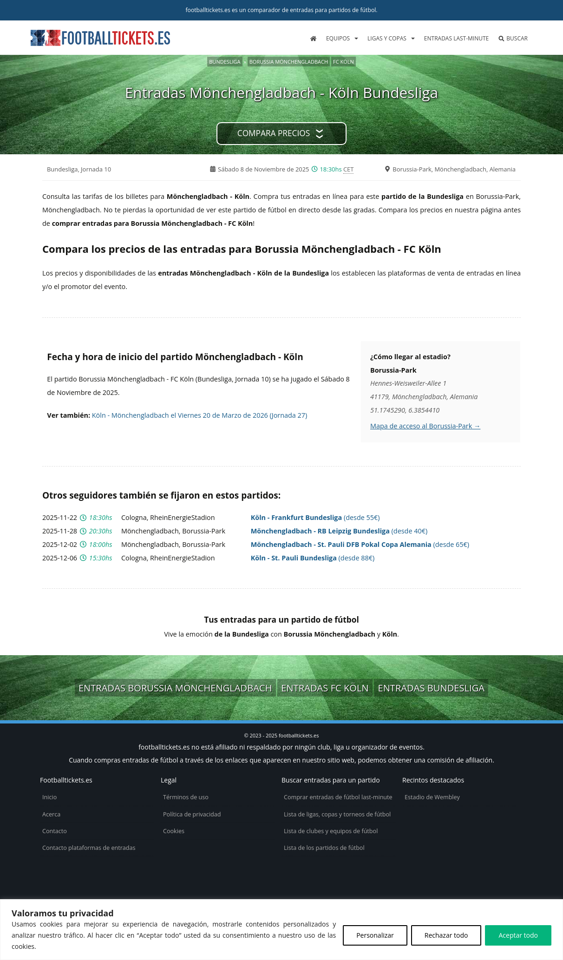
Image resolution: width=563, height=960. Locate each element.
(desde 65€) (360, 544)
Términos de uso (186, 797)
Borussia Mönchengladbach (288, 61)
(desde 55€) (315, 517)
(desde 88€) (312, 557)
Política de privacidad (192, 814)
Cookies (173, 831)
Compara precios (273, 133)
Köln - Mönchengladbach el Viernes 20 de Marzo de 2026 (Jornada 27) (199, 415)
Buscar (513, 38)
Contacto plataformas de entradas (89, 848)
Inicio (49, 797)
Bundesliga (224, 61)
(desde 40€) (339, 530)
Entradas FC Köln (324, 687)
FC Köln (343, 61)
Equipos (338, 38)
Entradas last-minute (456, 38)
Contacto (54, 831)
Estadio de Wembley (432, 797)
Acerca (51, 814)
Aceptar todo (518, 935)
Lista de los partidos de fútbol (324, 848)
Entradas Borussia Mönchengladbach (175, 687)
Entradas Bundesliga (431, 687)
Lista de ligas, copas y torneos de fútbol (337, 814)
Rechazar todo (446, 935)
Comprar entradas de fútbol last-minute (338, 797)
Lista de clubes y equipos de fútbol (331, 831)
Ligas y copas (386, 38)
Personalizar (375, 935)
